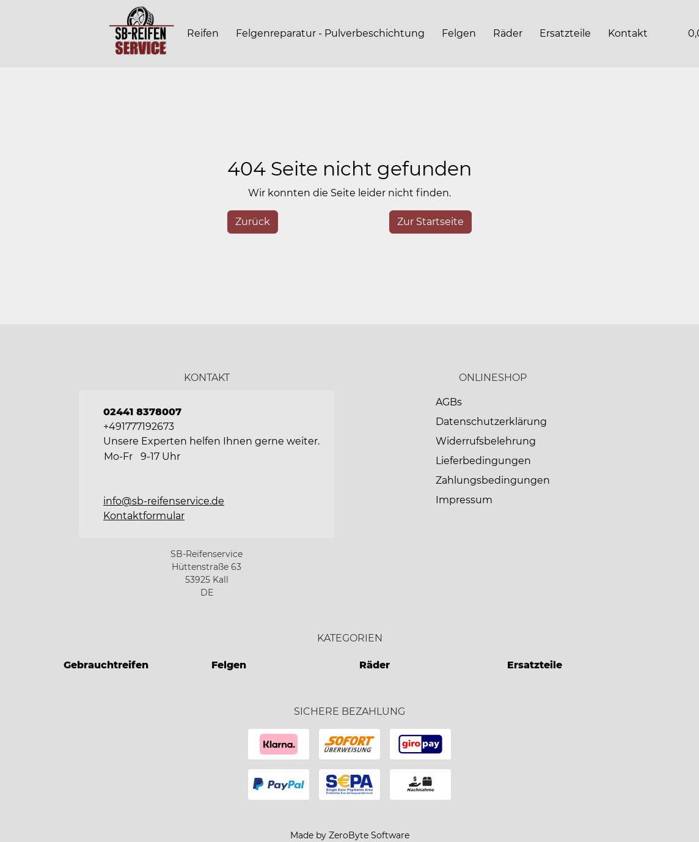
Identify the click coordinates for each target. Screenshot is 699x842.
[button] (627, 34)
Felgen (228, 665)
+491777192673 (138, 426)
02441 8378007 (142, 412)
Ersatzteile (534, 665)
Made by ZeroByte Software (349, 835)
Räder (374, 665)
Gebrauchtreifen (106, 665)
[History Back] (252, 222)
